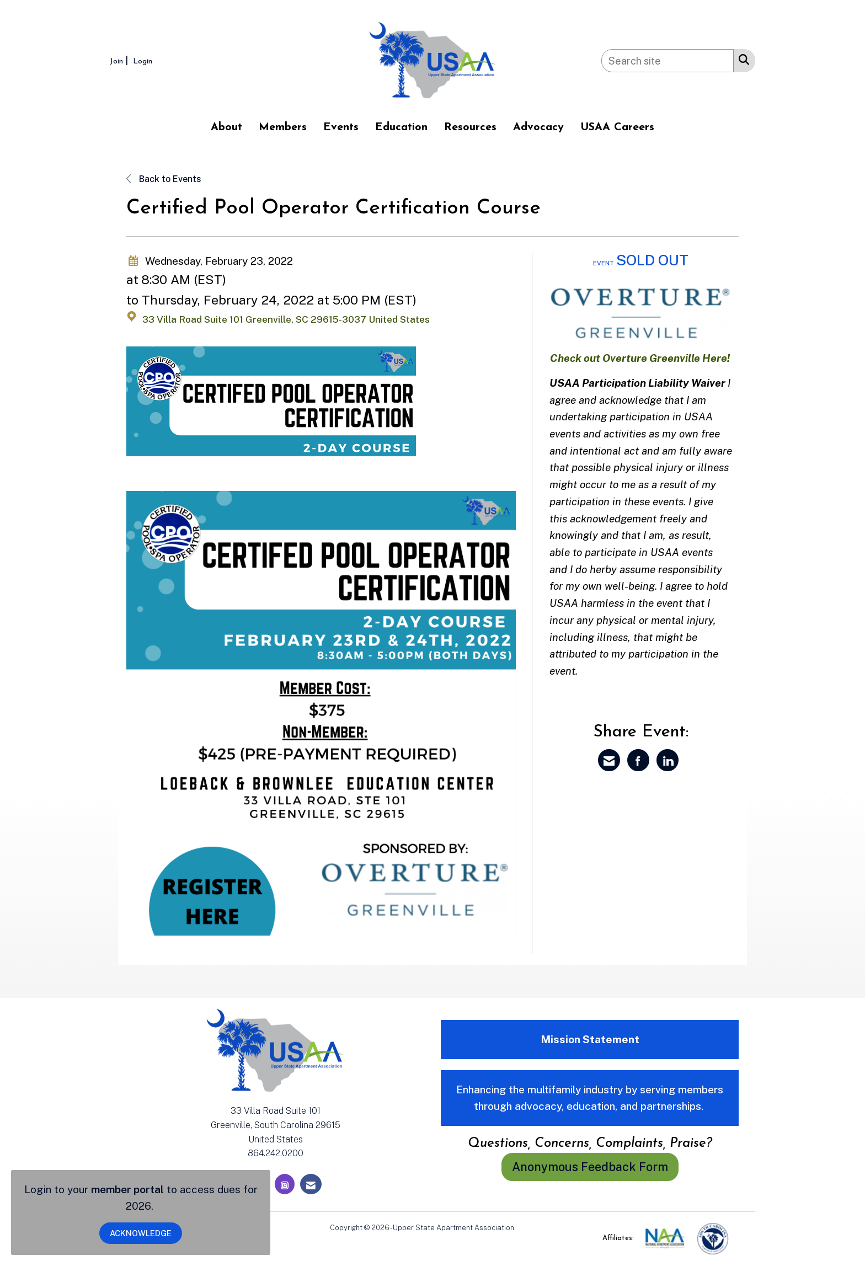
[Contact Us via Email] (311, 1184)
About (226, 127)
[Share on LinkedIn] (667, 760)
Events (341, 127)
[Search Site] (742, 59)
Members (283, 127)
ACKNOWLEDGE (141, 1233)
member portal (127, 1189)
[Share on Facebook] (638, 760)
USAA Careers (617, 127)
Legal (526, 1228)
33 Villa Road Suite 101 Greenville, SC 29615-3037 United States (286, 319)
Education (401, 127)
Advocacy (538, 127)
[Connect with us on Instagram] (285, 1184)
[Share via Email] (609, 760)
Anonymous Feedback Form (590, 1167)
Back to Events (163, 179)
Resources (470, 127)
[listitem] (120, 60)
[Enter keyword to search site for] (667, 60)
